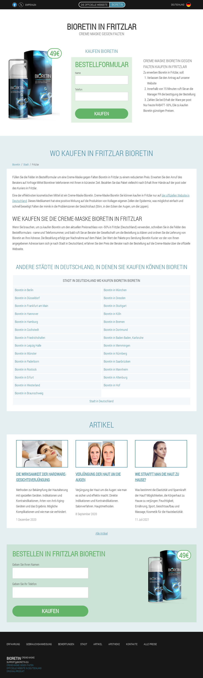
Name (78, 73)
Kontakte (131, 644)
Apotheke (114, 644)
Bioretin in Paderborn (27, 361)
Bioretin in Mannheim (116, 369)
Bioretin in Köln (112, 314)
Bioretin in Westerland (27, 385)
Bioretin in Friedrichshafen (30, 338)
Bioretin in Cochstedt (27, 330)
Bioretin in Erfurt (24, 377)
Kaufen (101, 114)
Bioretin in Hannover (26, 314)
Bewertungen (66, 644)
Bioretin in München (115, 290)
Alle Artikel (102, 533)
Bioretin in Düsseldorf (27, 298)
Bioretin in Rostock (26, 369)
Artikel (97, 644)
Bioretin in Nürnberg (115, 353)
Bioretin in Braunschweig (29, 393)
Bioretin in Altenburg (115, 377)
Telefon (78, 89)
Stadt (83, 644)
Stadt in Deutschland (101, 401)
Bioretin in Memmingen (117, 345)
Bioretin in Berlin (24, 290)
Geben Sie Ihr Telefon (24, 583)
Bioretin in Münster (26, 353)
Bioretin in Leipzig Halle (28, 345)
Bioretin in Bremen (114, 322)
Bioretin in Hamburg (26, 322)
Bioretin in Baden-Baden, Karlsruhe (123, 338)
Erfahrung (13, 644)
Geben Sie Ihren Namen (25, 564)
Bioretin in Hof (112, 385)
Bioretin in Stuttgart (115, 306)
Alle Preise (150, 644)
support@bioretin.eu (18, 662)
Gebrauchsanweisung (39, 644)
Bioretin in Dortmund (116, 330)
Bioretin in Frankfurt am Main (31, 306)
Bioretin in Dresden (115, 298)
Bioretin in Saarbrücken (117, 361)
